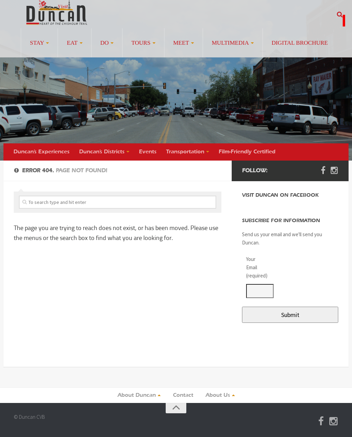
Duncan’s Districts (101, 152)
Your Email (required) (255, 267)
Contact (183, 395)
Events (147, 152)
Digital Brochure (300, 43)
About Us (218, 395)
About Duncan (137, 395)
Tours (140, 43)
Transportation (185, 152)
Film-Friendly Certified (247, 152)
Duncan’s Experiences (41, 152)
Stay (37, 43)
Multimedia (230, 43)
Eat (72, 43)
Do (104, 43)
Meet (181, 43)
